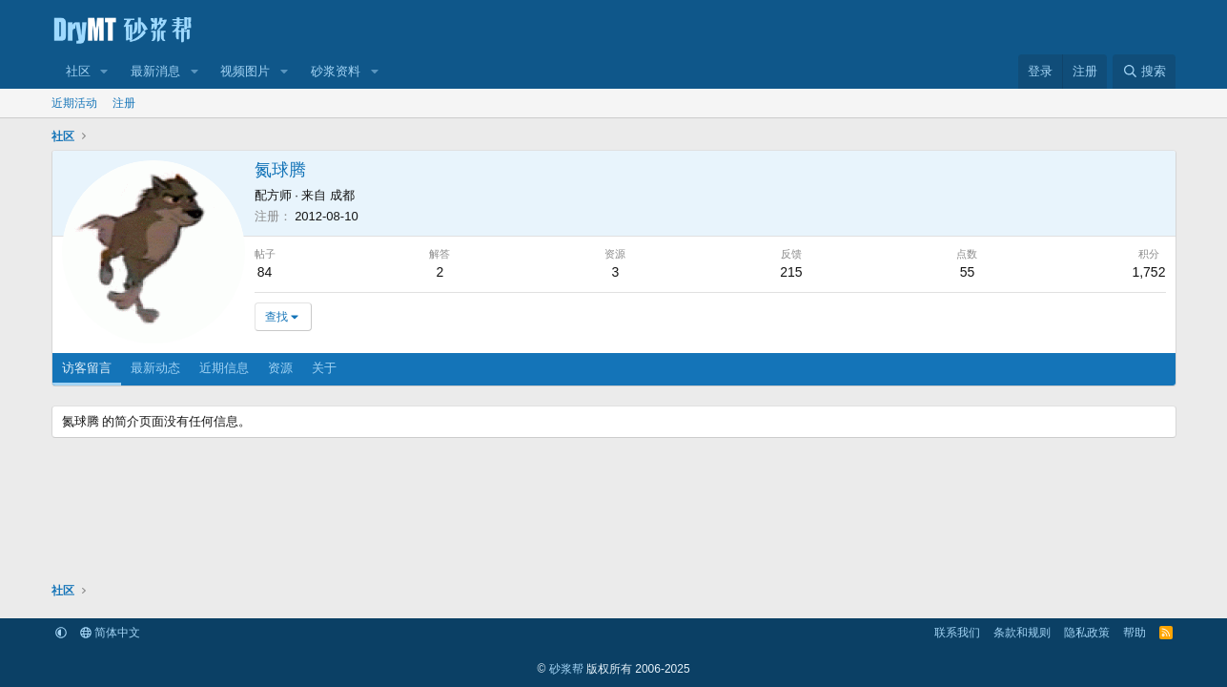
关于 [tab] (324, 368)
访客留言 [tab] (87, 368)
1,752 (1148, 272)
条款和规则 (1022, 632)
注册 (123, 103)
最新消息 (155, 71)
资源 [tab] (280, 368)
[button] (104, 71)
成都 (342, 195)
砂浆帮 (566, 669)
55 (967, 272)
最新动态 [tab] (155, 368)
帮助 (1134, 632)
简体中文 (110, 632)
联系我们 (957, 632)
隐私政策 (1087, 632)
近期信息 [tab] (224, 368)
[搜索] (1144, 71)
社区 (78, 71)
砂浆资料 (335, 71)
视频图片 (245, 71)
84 (265, 272)
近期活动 (74, 103)
